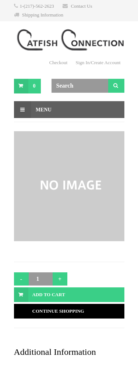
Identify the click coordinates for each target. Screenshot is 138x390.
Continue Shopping (58, 311)
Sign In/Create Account (97, 62)
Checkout (58, 62)
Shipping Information (42, 15)
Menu (33, 109)
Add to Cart (48, 294)
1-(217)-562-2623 (37, 6)
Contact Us (81, 6)
